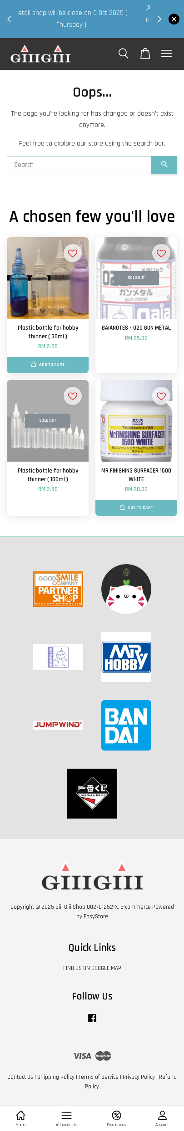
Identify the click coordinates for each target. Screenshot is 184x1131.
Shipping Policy (56, 1077)
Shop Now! (86, 30)
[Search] (79, 165)
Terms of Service (99, 1077)
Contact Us (20, 1077)
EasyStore (96, 916)
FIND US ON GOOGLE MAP (92, 968)
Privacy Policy (139, 1077)
